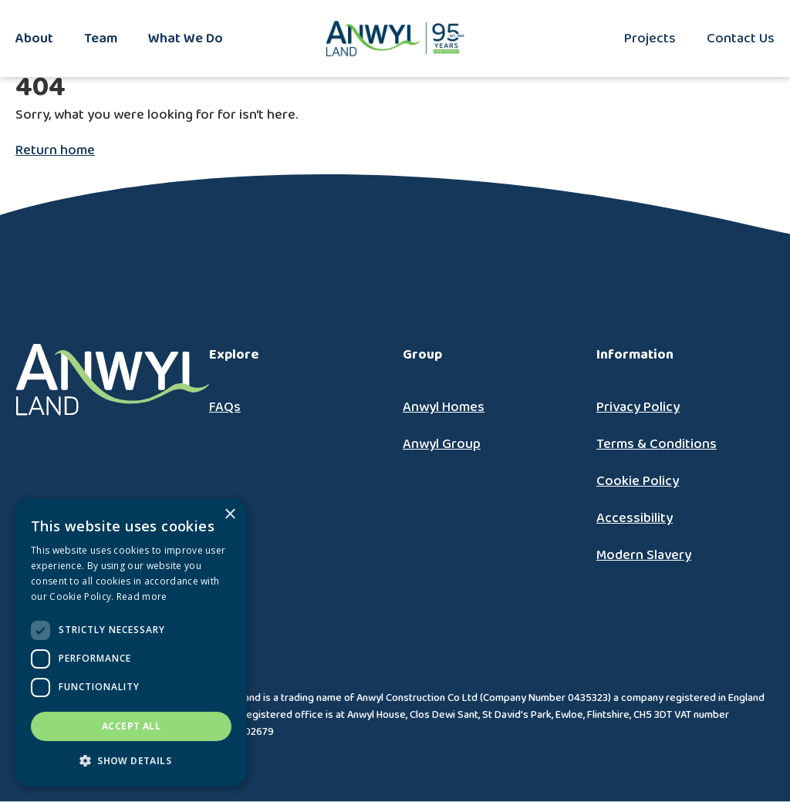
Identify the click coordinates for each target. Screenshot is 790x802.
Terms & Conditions (656, 444)
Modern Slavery (643, 555)
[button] (131, 761)
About (34, 38)
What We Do (185, 38)
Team (100, 38)
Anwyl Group (442, 444)
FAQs (225, 407)
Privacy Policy (638, 407)
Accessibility (634, 518)
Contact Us (741, 38)
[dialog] (131, 642)
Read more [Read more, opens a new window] (141, 596)
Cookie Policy (637, 481)
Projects (650, 38)
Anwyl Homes (443, 407)
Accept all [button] (131, 726)
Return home (55, 150)
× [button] (229, 515)
